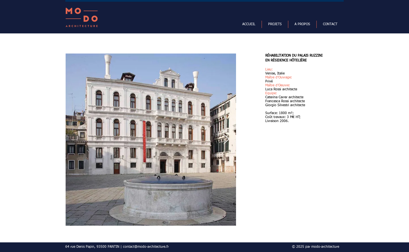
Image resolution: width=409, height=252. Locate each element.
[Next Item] (226, 139)
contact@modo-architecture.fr (146, 247)
